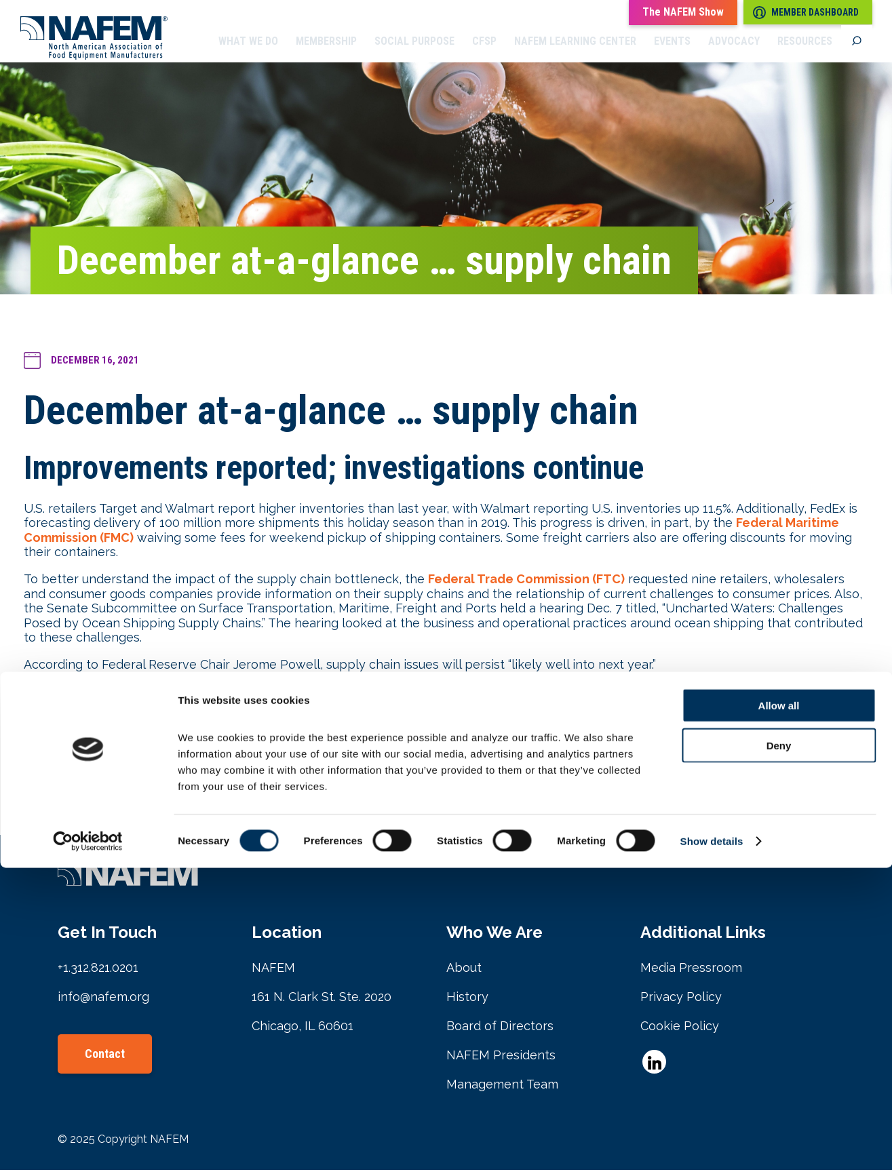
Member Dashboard (806, 12)
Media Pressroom (691, 973)
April (182, 794)
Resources (804, 50)
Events (672, 50)
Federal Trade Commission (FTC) (526, 585)
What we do (248, 50)
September (259, 794)
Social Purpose (414, 50)
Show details (711, 1149)
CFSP (484, 50)
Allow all (779, 1013)
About (464, 973)
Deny (779, 1053)
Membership (326, 50)
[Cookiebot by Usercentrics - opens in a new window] (87, 1149)
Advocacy (734, 50)
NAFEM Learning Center (575, 50)
